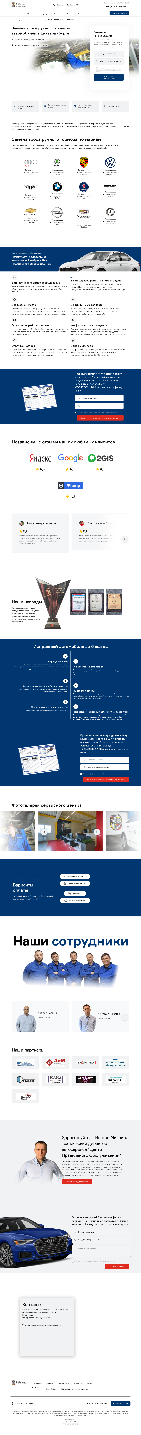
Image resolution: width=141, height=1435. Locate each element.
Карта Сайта (50, 1389)
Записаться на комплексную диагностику (100, 418)
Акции (69, 14)
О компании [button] (17, 14)
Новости (58, 14)
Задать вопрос (117, 1266)
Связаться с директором (76, 1181)
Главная (15, 20)
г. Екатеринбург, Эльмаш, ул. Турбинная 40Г (42, 1325)
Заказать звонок (119, 13)
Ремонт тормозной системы (32, 20)
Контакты (82, 14)
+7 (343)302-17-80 (116, 6)
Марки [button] (30, 14)
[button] (125, 539)
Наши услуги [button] (43, 14)
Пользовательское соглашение (74, 1389)
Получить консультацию (108, 77)
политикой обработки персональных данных (108, 70)
